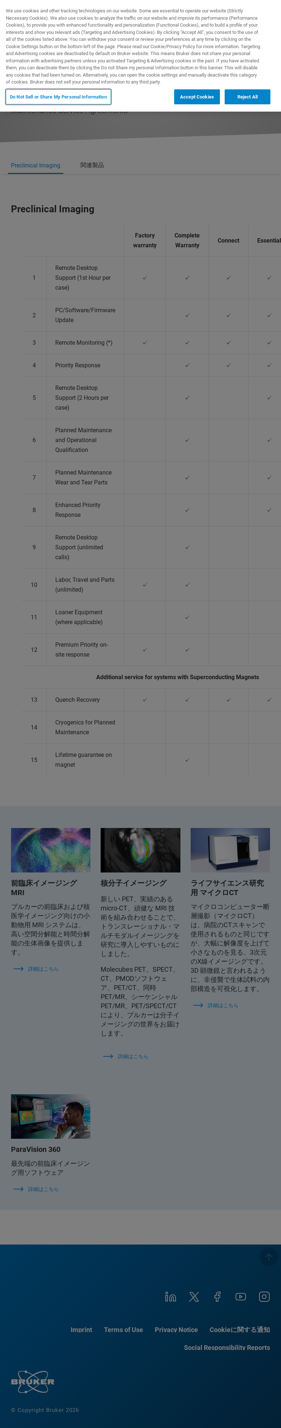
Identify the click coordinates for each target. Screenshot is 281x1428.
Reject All (247, 97)
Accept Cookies (197, 97)
